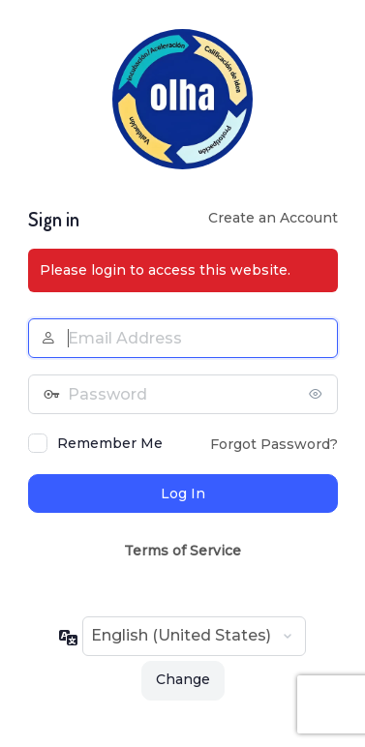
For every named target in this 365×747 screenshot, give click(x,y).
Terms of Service (182, 550)
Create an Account (273, 217)
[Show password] (318, 393)
